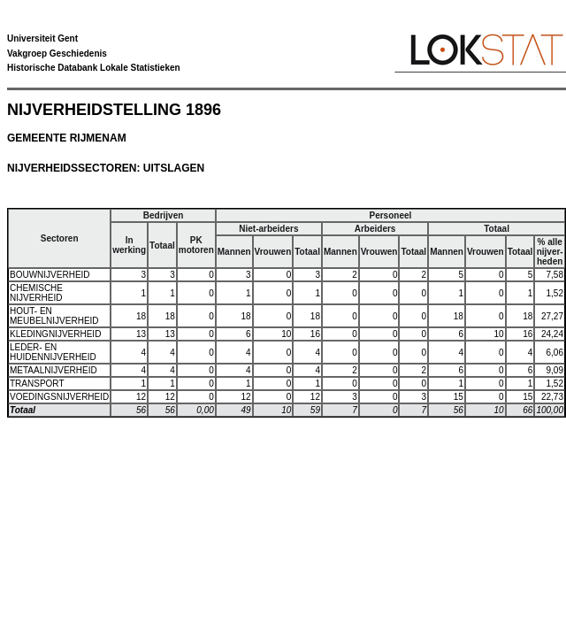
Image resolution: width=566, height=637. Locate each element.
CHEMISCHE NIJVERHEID (36, 293)
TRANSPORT (37, 383)
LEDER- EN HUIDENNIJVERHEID (53, 352)
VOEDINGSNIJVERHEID (59, 397)
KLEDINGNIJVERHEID (55, 334)
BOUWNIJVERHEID (50, 275)
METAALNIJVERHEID (53, 370)
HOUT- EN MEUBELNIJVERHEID (54, 316)
